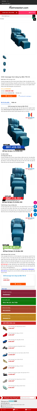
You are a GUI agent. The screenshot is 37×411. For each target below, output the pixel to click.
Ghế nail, (3, 266)
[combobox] (6, 16)
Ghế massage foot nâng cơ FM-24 (15, 333)
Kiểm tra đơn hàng (6, 3)
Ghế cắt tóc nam (15, 264)
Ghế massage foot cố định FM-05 (15, 359)
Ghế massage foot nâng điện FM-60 (16, 339)
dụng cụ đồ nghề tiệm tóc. (9, 267)
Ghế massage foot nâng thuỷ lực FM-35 (16, 326)
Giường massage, (18, 266)
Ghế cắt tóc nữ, (23, 264)
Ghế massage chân (10, 79)
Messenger (28, 409)
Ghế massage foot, (9, 266)
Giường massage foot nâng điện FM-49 (16, 346)
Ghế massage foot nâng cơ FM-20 (15, 366)
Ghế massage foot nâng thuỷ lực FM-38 (16, 379)
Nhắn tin (15, 409)
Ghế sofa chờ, (26, 266)
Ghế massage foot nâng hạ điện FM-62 (16, 385)
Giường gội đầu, (31, 264)
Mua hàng (10, 96)
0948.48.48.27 (9, 406)
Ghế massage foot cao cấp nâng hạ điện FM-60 (18, 352)
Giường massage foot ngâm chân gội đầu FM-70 (18, 372)
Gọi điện (3, 409)
